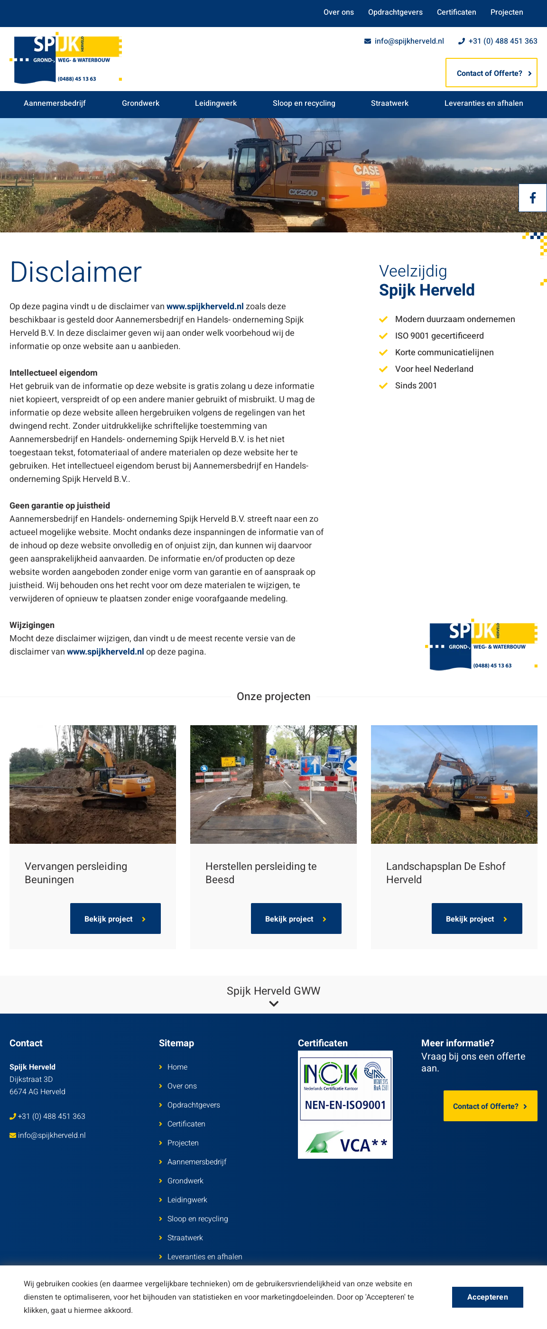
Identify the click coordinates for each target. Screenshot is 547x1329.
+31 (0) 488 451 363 (498, 41)
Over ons (339, 12)
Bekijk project (115, 919)
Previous (18, 813)
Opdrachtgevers (395, 12)
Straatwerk (389, 103)
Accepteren (487, 1297)
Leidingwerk (216, 103)
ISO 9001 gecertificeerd (431, 336)
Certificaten (456, 12)
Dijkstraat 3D (37, 1079)
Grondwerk (140, 103)
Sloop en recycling (304, 103)
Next (528, 813)
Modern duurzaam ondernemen (447, 319)
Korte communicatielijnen (436, 352)
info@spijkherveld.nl (404, 41)
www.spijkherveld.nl (205, 306)
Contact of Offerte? (494, 73)
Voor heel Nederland (426, 369)
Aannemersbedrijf (55, 103)
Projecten (507, 12)
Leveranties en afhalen (484, 103)
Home (173, 1067)
